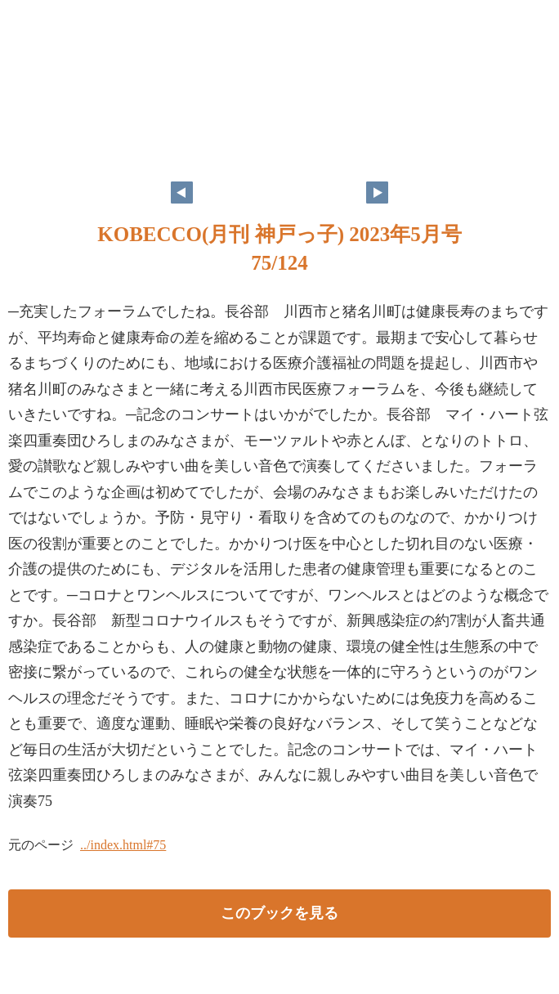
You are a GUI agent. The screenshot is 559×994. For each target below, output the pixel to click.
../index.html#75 (123, 845)
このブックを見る (279, 913)
